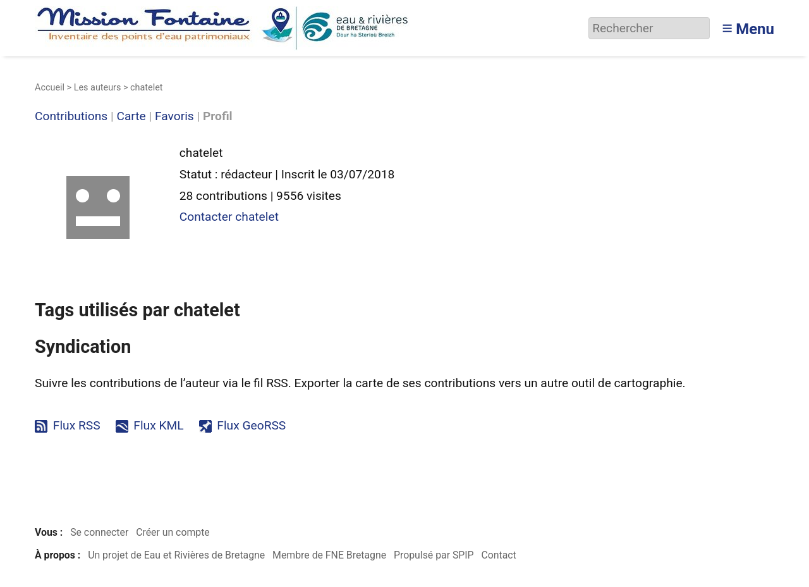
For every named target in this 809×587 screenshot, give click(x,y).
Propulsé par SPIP (434, 555)
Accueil (49, 87)
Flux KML (158, 425)
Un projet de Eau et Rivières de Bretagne (176, 555)
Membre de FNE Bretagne (329, 555)
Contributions (71, 116)
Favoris (174, 116)
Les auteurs (97, 87)
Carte (130, 116)
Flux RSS (76, 425)
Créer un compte (173, 532)
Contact (498, 555)
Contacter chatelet (229, 216)
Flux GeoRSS (251, 425)
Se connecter (99, 532)
